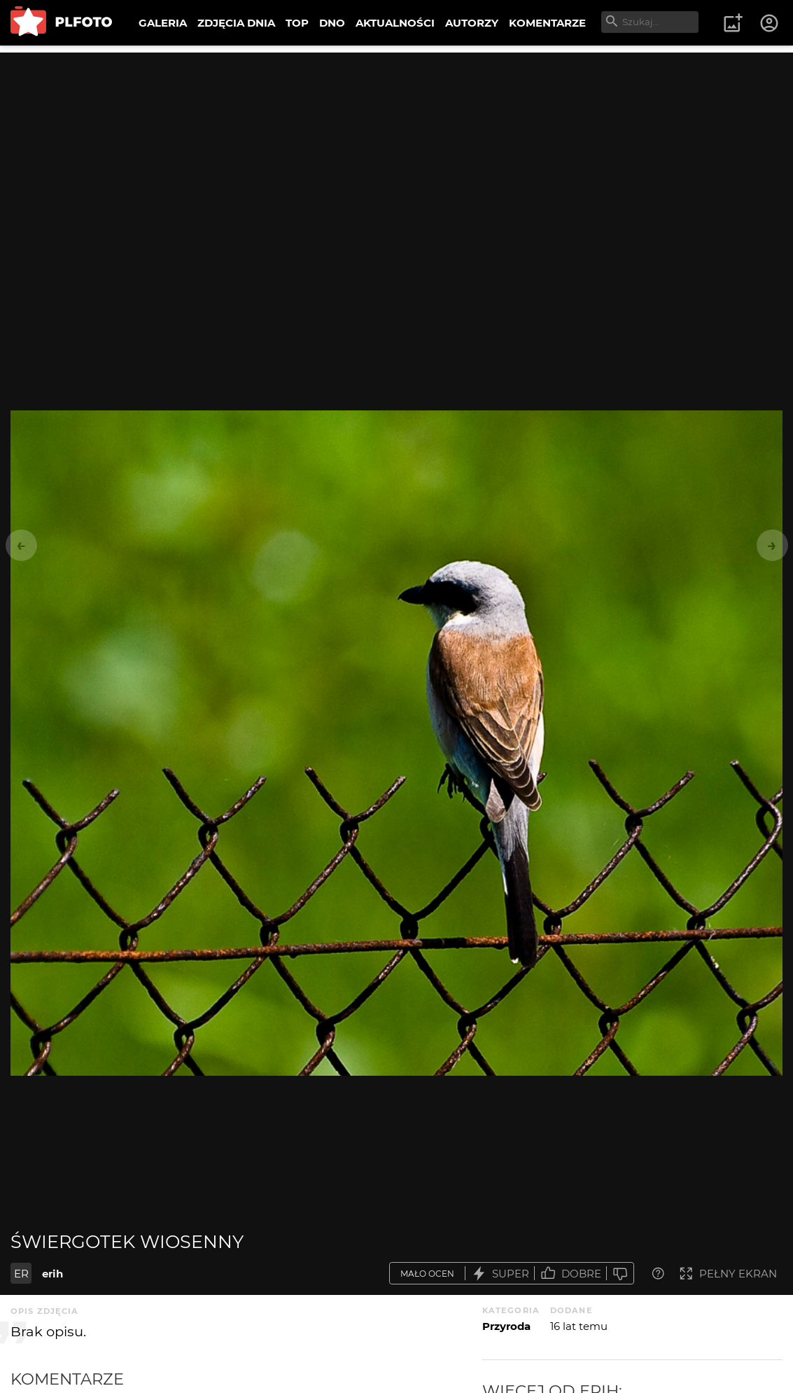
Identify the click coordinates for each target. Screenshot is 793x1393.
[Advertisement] (396, 151)
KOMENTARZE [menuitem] (547, 22)
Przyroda (506, 1326)
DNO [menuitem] (332, 22)
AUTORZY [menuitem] (471, 22)
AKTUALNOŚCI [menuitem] (395, 22)
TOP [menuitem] (297, 22)
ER (21, 1273)
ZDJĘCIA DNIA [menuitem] (236, 22)
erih (52, 1273)
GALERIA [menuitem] (163, 22)
